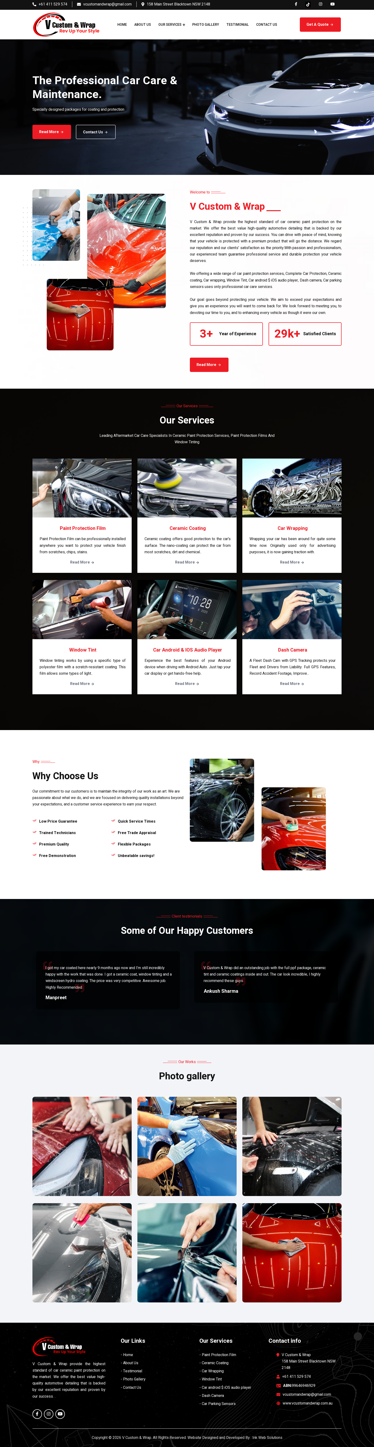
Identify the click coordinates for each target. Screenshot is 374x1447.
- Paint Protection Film (217, 1355)
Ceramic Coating (188, 528)
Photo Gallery (205, 24)
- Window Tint (210, 1379)
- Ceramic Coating (214, 1363)
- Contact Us (131, 1387)
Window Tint (82, 650)
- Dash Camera (211, 1396)
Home (122, 24)
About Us (142, 24)
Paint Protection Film (83, 528)
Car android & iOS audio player (187, 650)
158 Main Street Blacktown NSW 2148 (178, 4)
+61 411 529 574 (53, 4)
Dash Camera (292, 650)
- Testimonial (131, 1371)
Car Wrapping (293, 528)
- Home (127, 1355)
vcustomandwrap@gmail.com (107, 4)
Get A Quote (320, 24)
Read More (47, 132)
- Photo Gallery (133, 1379)
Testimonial (237, 24)
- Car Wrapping (211, 1371)
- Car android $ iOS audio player (225, 1387)
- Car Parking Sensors (217, 1404)
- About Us (129, 1363)
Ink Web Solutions (267, 1438)
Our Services (170, 24)
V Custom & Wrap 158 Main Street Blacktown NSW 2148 (309, 1361)
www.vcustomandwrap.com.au (307, 1403)
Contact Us (266, 24)
